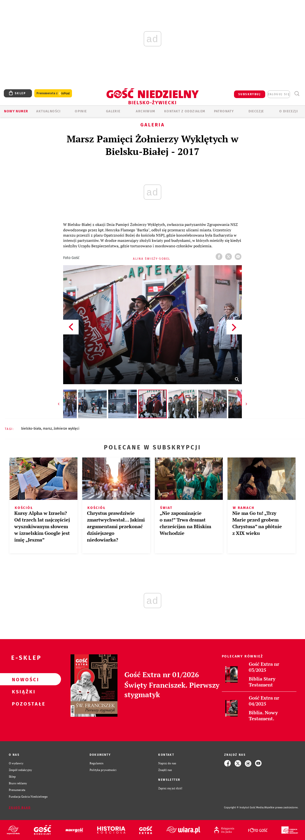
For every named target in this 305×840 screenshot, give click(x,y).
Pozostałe (23, 703)
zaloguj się (279, 94)
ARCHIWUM (145, 111)
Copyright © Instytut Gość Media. (244, 807)
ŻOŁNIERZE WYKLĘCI (66, 429)
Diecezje (256, 111)
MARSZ (47, 429)
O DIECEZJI (288, 111)
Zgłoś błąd (20, 807)
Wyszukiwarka (296, 93)
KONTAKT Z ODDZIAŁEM (184, 111)
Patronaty (224, 111)
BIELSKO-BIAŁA (31, 429)
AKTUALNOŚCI (48, 111)
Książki (23, 691)
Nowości (23, 679)
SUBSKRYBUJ (249, 94)
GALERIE (113, 111)
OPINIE (81, 111)
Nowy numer (16, 111)
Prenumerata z (53, 93)
